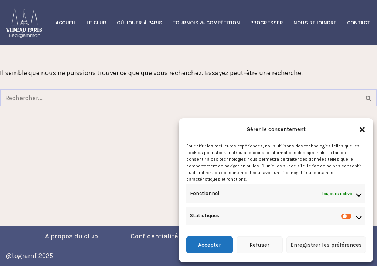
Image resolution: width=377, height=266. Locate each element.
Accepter (209, 245)
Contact (358, 23)
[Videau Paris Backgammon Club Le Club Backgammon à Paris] (24, 22)
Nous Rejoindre (315, 23)
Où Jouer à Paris (139, 23)
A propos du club (71, 236)
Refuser (259, 245)
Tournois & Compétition (206, 23)
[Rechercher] (180, 97)
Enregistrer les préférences (326, 245)
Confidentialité (154, 236)
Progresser (266, 23)
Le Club (96, 23)
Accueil (65, 23)
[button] (362, 129)
